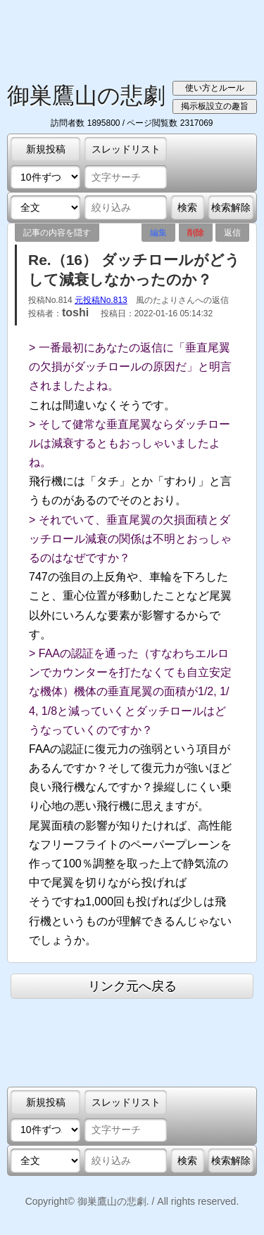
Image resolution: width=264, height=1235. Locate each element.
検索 (187, 207)
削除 (195, 233)
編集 (158, 233)
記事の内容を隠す (57, 233)
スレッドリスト (126, 149)
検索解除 (231, 207)
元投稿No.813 (101, 300)
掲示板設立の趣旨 (215, 106)
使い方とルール (214, 88)
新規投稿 (45, 149)
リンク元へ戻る (132, 986)
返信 (232, 233)
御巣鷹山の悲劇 (86, 95)
